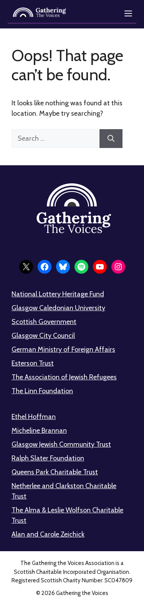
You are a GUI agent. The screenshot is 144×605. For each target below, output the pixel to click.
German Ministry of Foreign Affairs (63, 349)
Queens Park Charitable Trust (55, 472)
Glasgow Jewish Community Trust (61, 444)
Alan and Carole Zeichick (48, 534)
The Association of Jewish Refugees (64, 377)
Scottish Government (44, 321)
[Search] (110, 138)
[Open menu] (128, 13)
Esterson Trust (33, 363)
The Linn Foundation (42, 391)
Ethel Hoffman (34, 416)
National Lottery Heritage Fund (58, 294)
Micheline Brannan (39, 430)
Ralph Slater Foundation (48, 458)
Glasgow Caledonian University (58, 308)
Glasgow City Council (43, 335)
